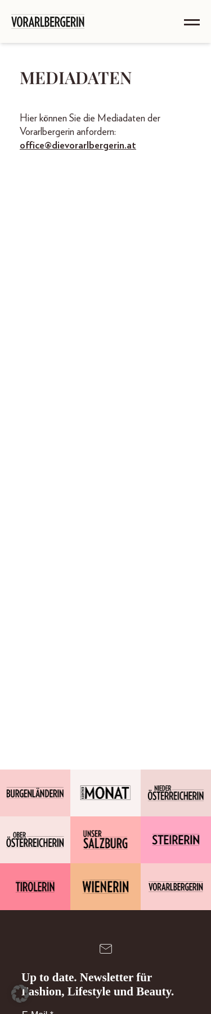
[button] (20, 993)
